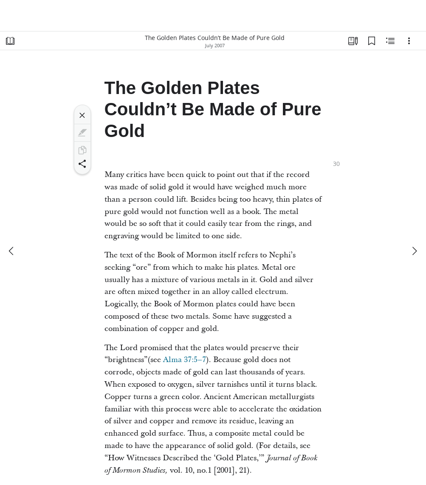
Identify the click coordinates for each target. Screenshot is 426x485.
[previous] (11, 251)
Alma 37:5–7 (184, 359)
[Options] (409, 40)
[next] (414, 251)
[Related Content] (390, 40)
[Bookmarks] (371, 40)
